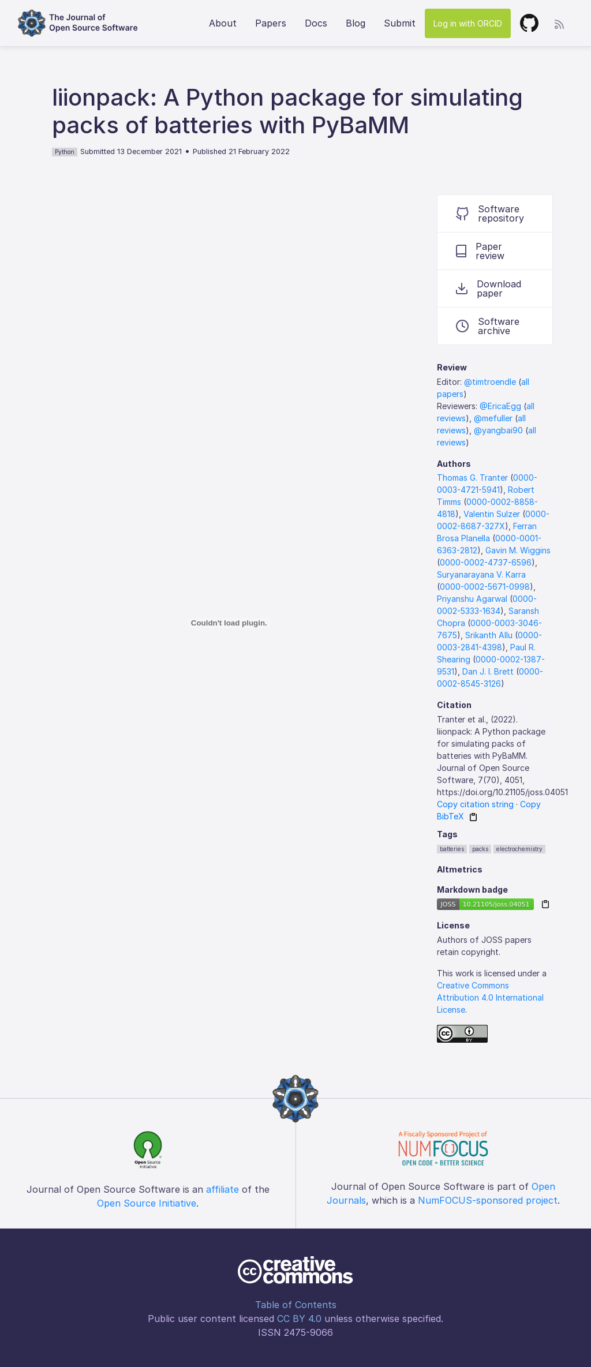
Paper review (480, 251)
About (223, 23)
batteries (452, 848)
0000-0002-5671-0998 (485, 586)
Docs (316, 23)
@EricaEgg (500, 406)
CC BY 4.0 (299, 1318)
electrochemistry (519, 848)
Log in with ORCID (467, 23)
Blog (355, 23)
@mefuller (493, 418)
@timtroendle (490, 382)
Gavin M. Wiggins (518, 550)
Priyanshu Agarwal (472, 599)
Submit (400, 23)
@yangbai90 (498, 430)
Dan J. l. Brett (488, 671)
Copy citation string (475, 804)
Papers (270, 23)
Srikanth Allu (489, 635)
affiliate (222, 1189)
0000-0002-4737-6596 (486, 562)
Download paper (488, 288)
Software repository (490, 213)
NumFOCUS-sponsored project (488, 1200)
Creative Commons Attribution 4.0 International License (490, 997)
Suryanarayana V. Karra (481, 574)
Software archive (487, 326)
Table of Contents (295, 1304)
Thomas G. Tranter (472, 477)
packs (480, 848)
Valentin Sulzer (491, 514)
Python (64, 151)
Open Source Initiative (146, 1203)
